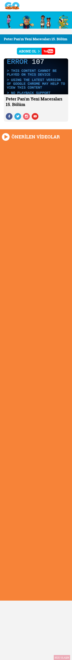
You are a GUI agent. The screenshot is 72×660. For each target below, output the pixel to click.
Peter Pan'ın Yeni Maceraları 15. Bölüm (35, 39)
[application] (36, 76)
